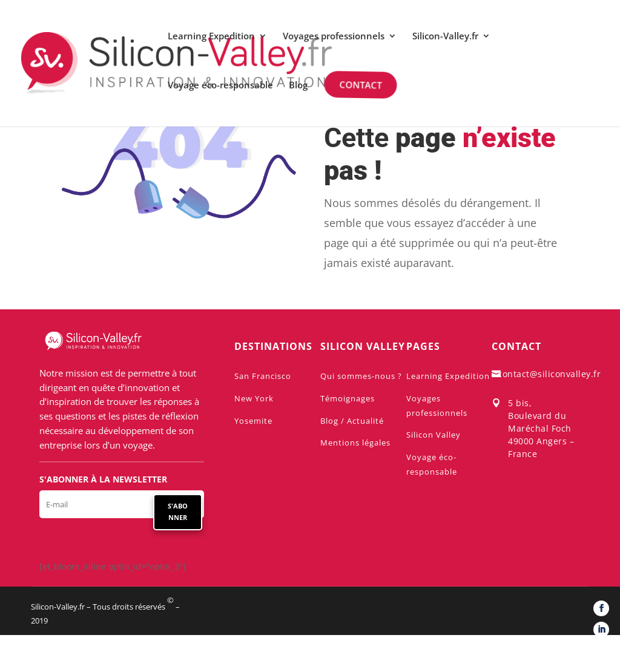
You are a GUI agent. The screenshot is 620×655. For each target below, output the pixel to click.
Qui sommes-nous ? (361, 375)
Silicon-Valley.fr (445, 36)
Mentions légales (355, 442)
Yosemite (253, 420)
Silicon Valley (433, 434)
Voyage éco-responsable (220, 86)
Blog (298, 86)
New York (254, 398)
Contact (359, 85)
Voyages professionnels (333, 36)
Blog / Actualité (352, 420)
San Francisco (262, 375)
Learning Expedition (211, 36)
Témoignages (347, 398)
